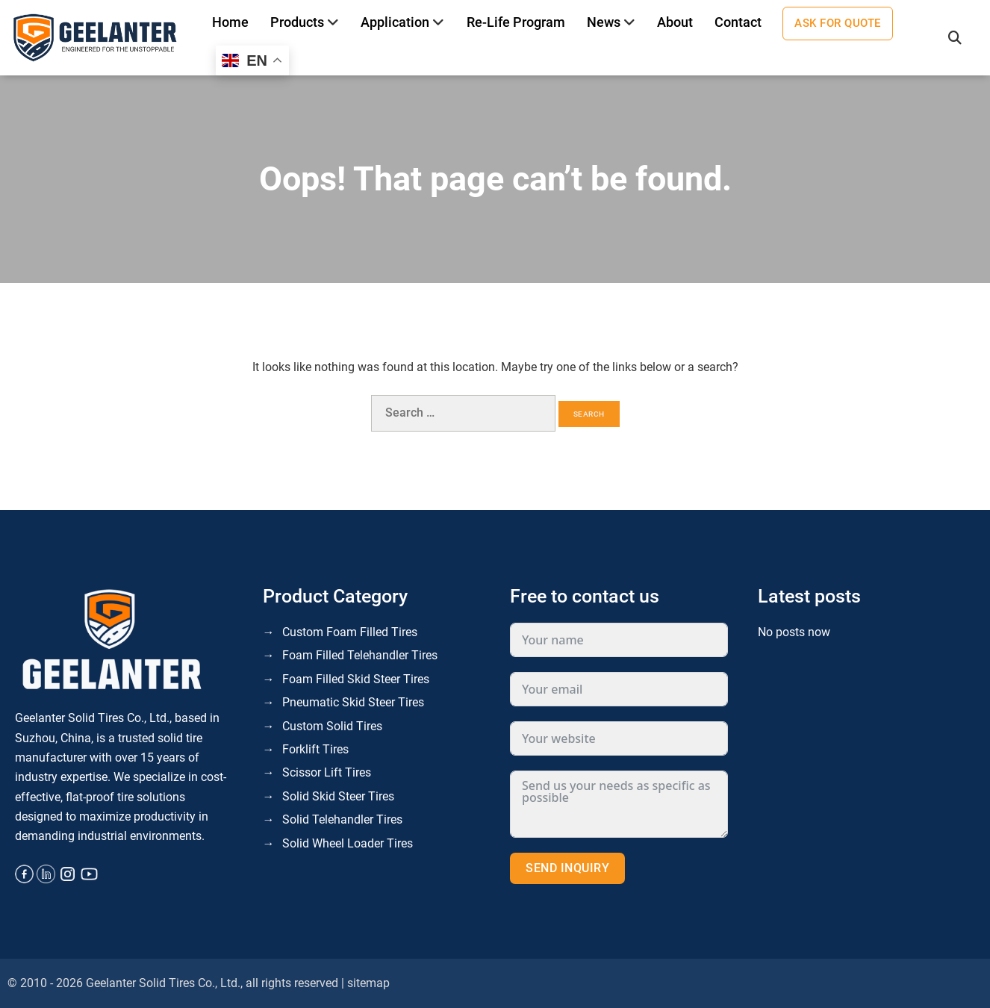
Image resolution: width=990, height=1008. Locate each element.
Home (230, 22)
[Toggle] (333, 22)
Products (297, 22)
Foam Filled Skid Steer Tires (355, 679)
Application (395, 22)
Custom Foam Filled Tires (349, 632)
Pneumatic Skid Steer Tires (353, 702)
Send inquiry (567, 868)
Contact (738, 22)
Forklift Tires (315, 749)
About (675, 22)
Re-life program (516, 22)
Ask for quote (837, 23)
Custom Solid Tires (332, 726)
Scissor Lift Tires (326, 772)
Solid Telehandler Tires (342, 819)
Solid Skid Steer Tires (338, 796)
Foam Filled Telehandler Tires (360, 655)
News (603, 22)
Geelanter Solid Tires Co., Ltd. (163, 983)
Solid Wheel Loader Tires (347, 843)
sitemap (368, 983)
